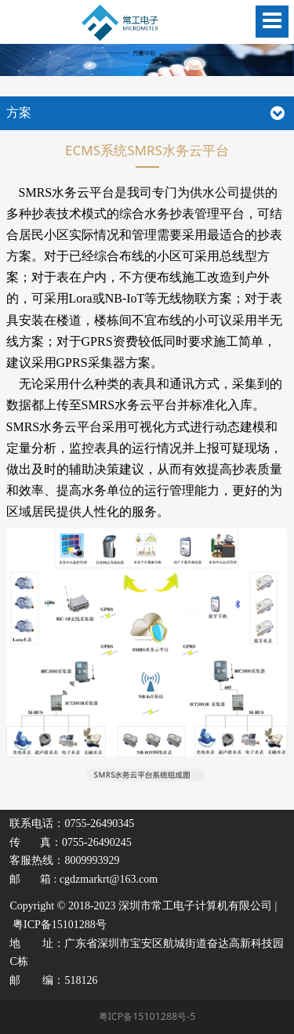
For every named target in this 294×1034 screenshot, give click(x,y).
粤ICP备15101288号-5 (147, 1016)
